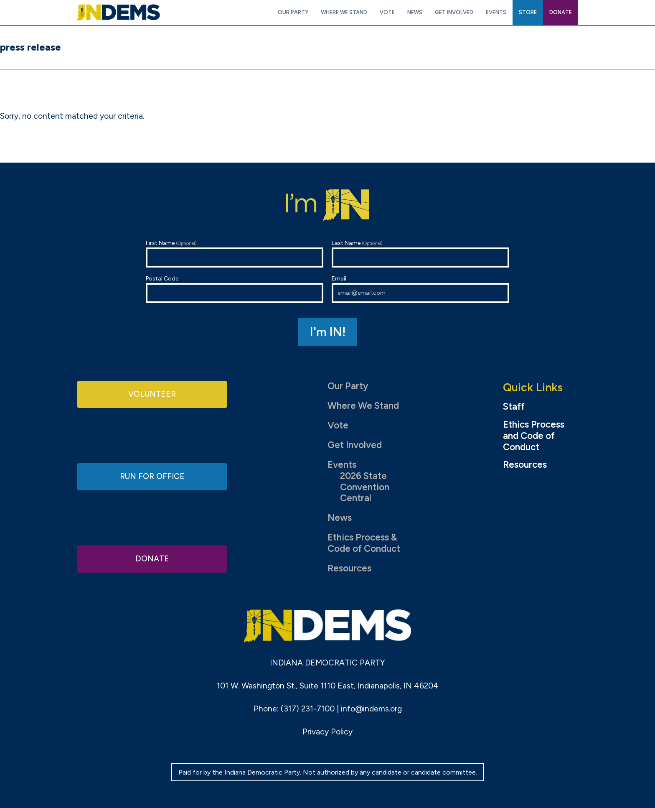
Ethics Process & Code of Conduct (364, 543)
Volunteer (152, 394)
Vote (338, 425)
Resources (349, 568)
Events (342, 464)
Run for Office (152, 476)
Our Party (348, 386)
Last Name (420, 254)
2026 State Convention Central (364, 487)
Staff (514, 406)
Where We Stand (363, 405)
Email (420, 289)
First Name (234, 254)
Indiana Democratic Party (118, 12)
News (340, 517)
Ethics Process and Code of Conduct (533, 436)
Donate (152, 557)
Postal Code (234, 289)
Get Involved (355, 445)
